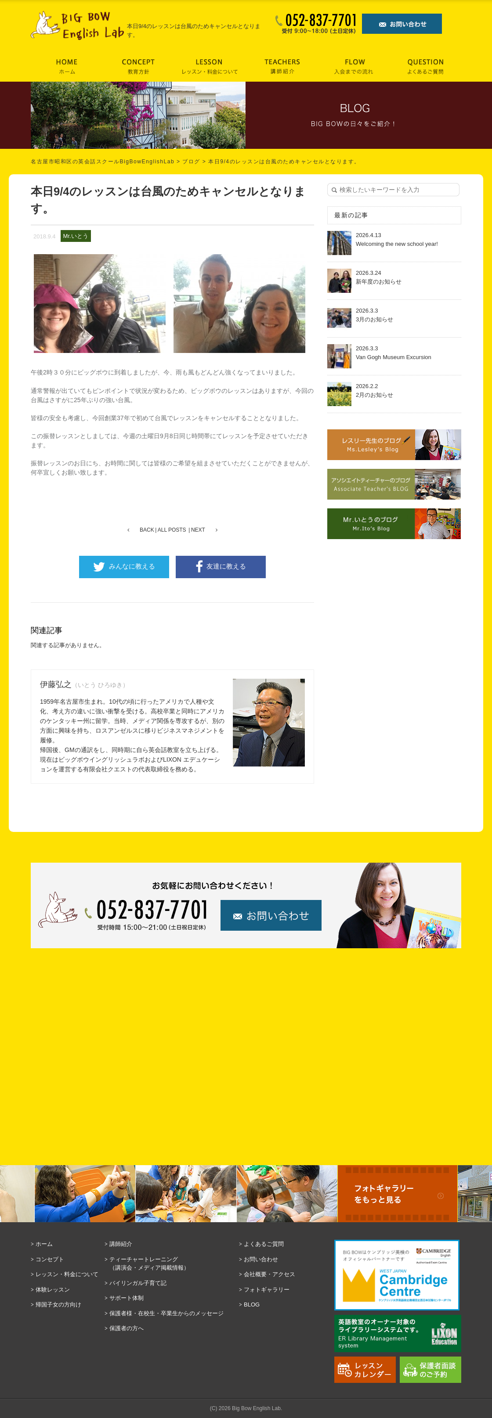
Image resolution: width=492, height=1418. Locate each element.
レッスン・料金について (67, 1274)
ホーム (44, 1244)
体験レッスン (53, 1289)
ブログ (191, 161)
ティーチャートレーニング (172, 1264)
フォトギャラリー (266, 1289)
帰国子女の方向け (58, 1304)
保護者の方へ (126, 1328)
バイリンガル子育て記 (137, 1283)
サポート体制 (126, 1298)
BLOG (252, 1304)
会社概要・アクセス (269, 1274)
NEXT (198, 530)
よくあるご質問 (264, 1244)
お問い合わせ (261, 1259)
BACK (147, 530)
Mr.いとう (75, 236)
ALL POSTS (172, 530)
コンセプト (50, 1259)
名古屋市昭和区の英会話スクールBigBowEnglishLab (102, 161)
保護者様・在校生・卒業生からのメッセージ (166, 1313)
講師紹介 (120, 1244)
